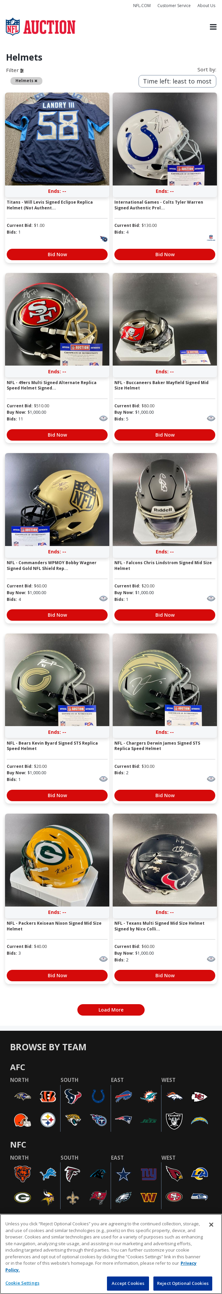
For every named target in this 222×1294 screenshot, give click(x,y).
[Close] (211, 1224)
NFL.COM (142, 5)
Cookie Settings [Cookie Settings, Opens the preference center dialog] (22, 1283)
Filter (15, 70)
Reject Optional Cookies (183, 1283)
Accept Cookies (128, 1283)
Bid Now (57, 254)
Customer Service (174, 5)
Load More (111, 1010)
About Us (206, 5)
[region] (111, 1254)
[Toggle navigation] (213, 27)
